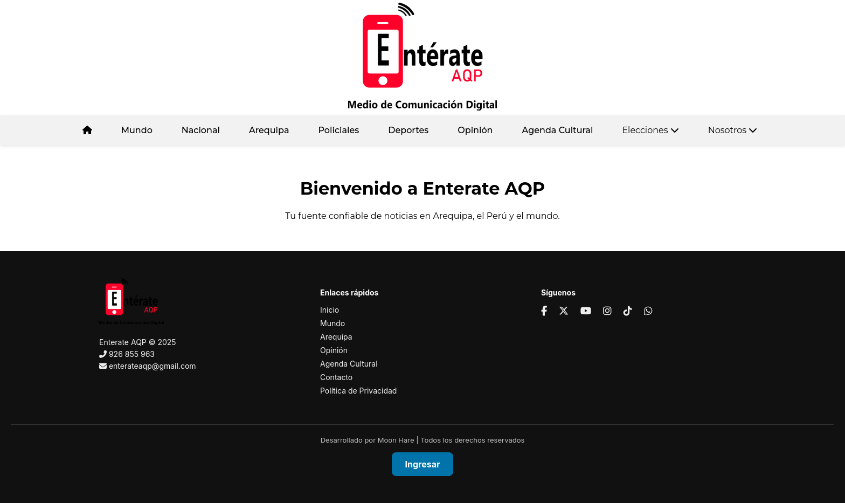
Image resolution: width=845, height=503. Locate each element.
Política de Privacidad (358, 390)
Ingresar (422, 464)
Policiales (338, 130)
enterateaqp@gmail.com (152, 365)
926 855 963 (132, 354)
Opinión (475, 130)
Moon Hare (396, 440)
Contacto (336, 377)
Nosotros (733, 130)
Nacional (201, 130)
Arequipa (269, 130)
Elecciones (650, 130)
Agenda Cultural (557, 130)
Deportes (408, 130)
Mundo (137, 130)
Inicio (329, 309)
